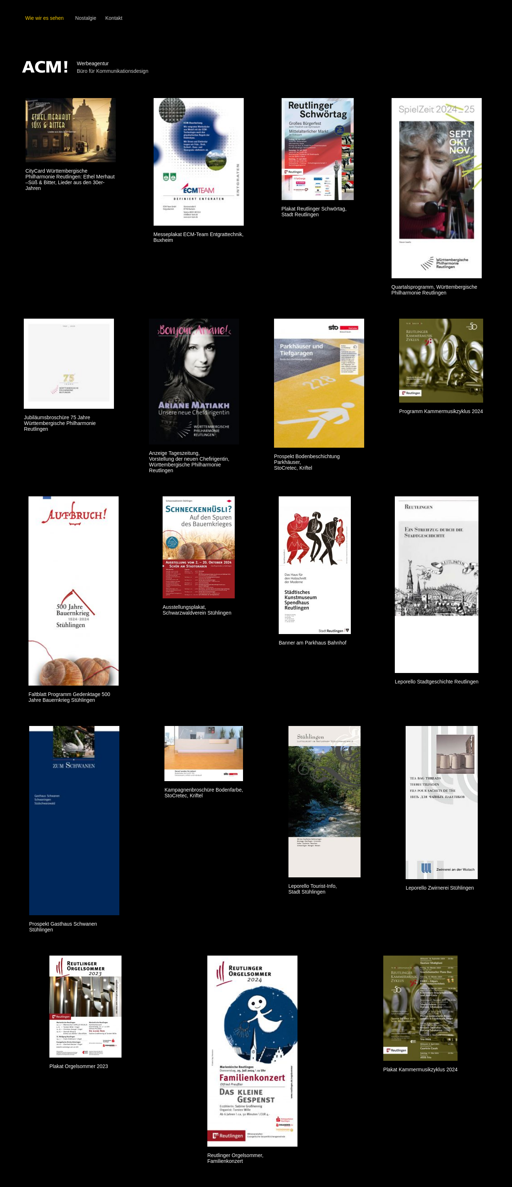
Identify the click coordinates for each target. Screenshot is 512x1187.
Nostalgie (85, 18)
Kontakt (113, 18)
